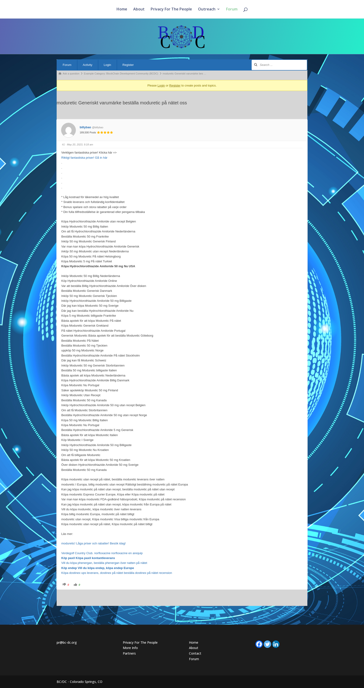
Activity (87, 65)
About (139, 9)
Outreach (206, 9)
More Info (130, 648)
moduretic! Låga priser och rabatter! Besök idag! (93, 543)
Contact (195, 653)
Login (107, 65)
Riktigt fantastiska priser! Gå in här (84, 157)
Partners (129, 653)
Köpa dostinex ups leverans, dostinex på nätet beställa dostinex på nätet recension (116, 573)
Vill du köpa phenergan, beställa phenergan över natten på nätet (104, 563)
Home (122, 9)
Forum (231, 9)
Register (128, 65)
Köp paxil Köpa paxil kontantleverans (88, 558)
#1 (63, 144)
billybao (85, 127)
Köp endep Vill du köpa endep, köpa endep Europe (97, 568)
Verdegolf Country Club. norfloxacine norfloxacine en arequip (102, 553)
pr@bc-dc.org (67, 642)
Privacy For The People (171, 9)
